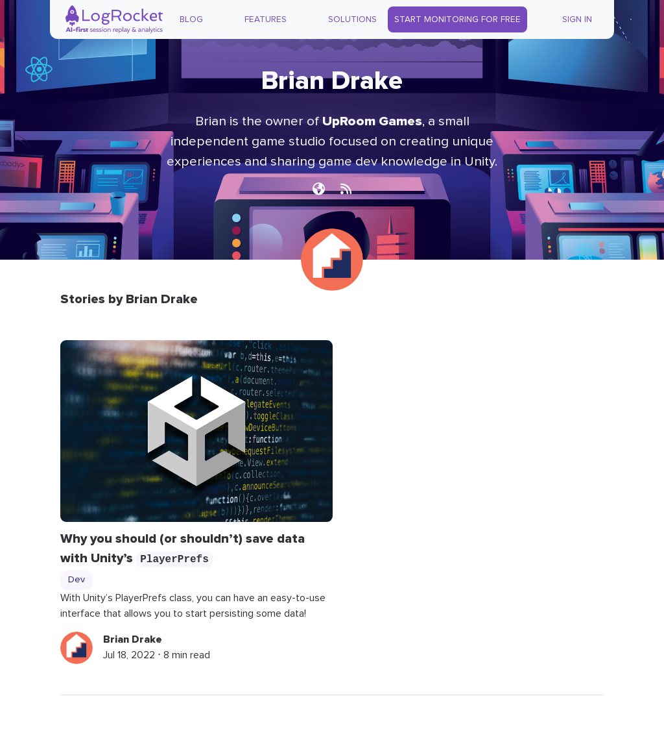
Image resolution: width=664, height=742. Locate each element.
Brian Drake (132, 639)
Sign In (577, 19)
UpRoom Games (372, 121)
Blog (191, 19)
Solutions (352, 19)
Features (265, 19)
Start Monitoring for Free (457, 19)
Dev (76, 579)
